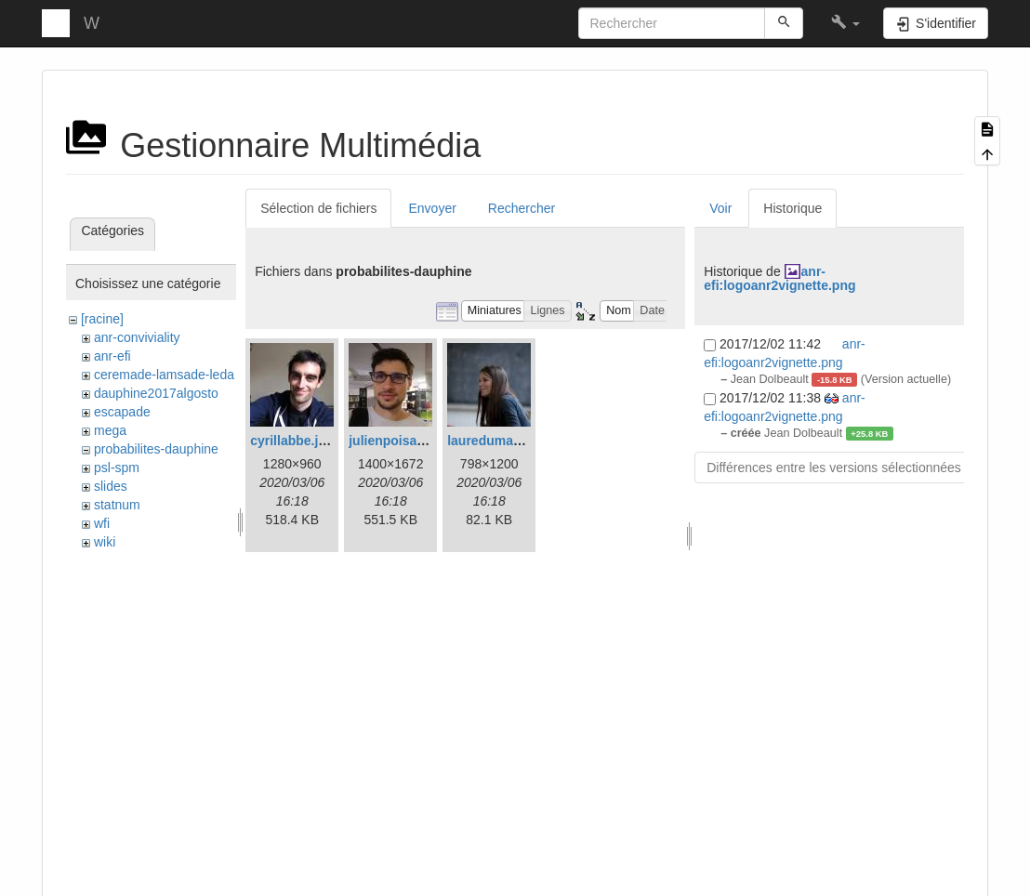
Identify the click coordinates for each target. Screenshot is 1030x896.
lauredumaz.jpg (495, 440)
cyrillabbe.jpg (292, 440)
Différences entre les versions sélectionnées (833, 467)
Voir (720, 208)
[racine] (102, 318)
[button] (845, 23)
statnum (117, 504)
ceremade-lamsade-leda (164, 374)
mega (110, 430)
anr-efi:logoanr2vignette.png (779, 278)
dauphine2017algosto (156, 393)
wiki (104, 541)
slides (110, 486)
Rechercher (521, 208)
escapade (122, 411)
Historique (792, 208)
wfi (102, 523)
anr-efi (112, 356)
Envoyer (432, 208)
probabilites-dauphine (156, 448)
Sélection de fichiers (318, 208)
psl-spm (116, 467)
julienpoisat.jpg (396, 440)
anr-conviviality (137, 337)
